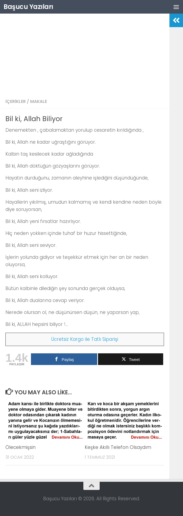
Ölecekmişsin (20, 447)
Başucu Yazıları (28, 6)
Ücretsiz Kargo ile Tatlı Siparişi (84, 339)
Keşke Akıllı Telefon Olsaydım (118, 447)
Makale (38, 101)
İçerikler (15, 101)
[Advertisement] (84, 54)
